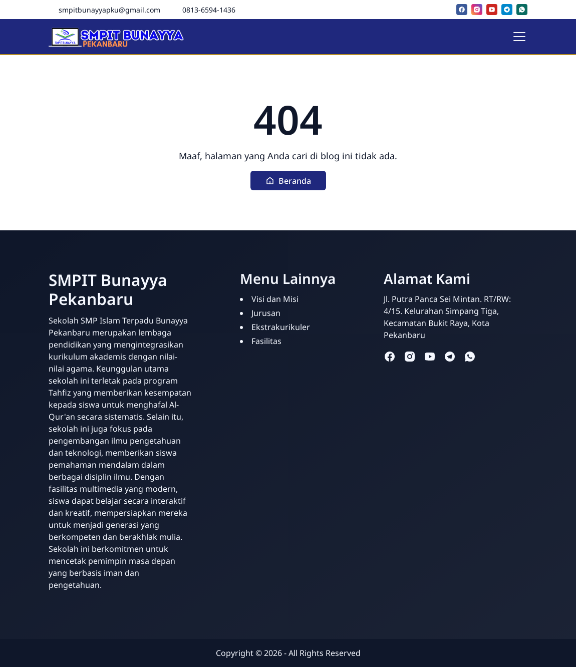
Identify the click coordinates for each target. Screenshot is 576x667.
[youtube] (491, 9)
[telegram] (506, 9)
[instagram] (476, 9)
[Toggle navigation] (519, 37)
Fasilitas (266, 341)
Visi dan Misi (275, 298)
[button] (288, 180)
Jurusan (265, 312)
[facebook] (461, 9)
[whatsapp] (521, 9)
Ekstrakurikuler (280, 326)
